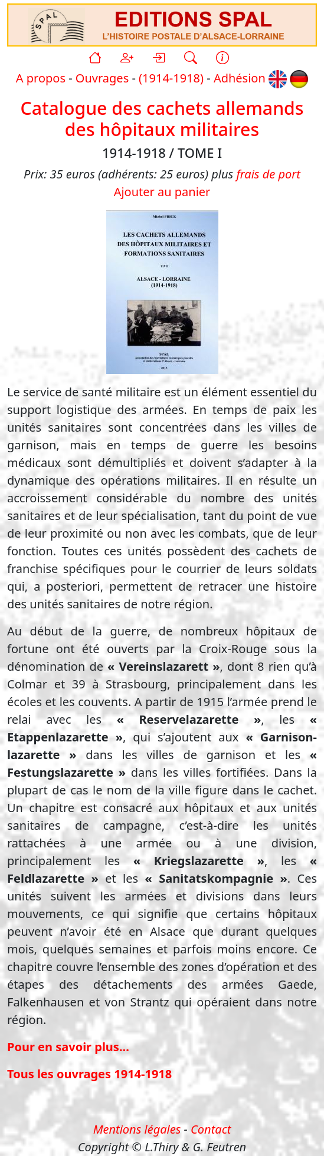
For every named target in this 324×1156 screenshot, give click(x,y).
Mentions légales (137, 1129)
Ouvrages (102, 78)
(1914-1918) (171, 78)
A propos (41, 78)
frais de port (268, 174)
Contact (211, 1129)
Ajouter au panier (162, 192)
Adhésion (240, 78)
